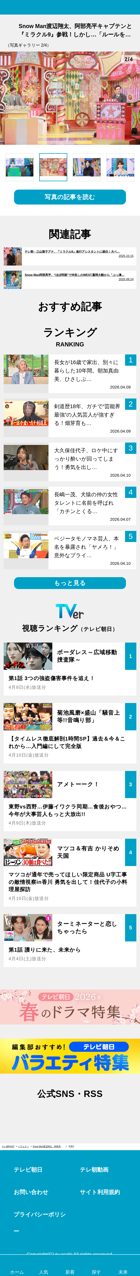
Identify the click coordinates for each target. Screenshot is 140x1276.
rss (88, 1111)
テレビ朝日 (28, 1170)
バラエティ (23, 1146)
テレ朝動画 (94, 1170)
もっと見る (70, 583)
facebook (70, 1111)
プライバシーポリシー (39, 1222)
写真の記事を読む (70, 197)
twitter (51, 1111)
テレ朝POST (70, 7)
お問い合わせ (31, 1192)
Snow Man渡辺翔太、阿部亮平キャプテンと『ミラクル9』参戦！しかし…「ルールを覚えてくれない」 (50, 1146)
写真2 (71, 1146)
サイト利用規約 (100, 1192)
